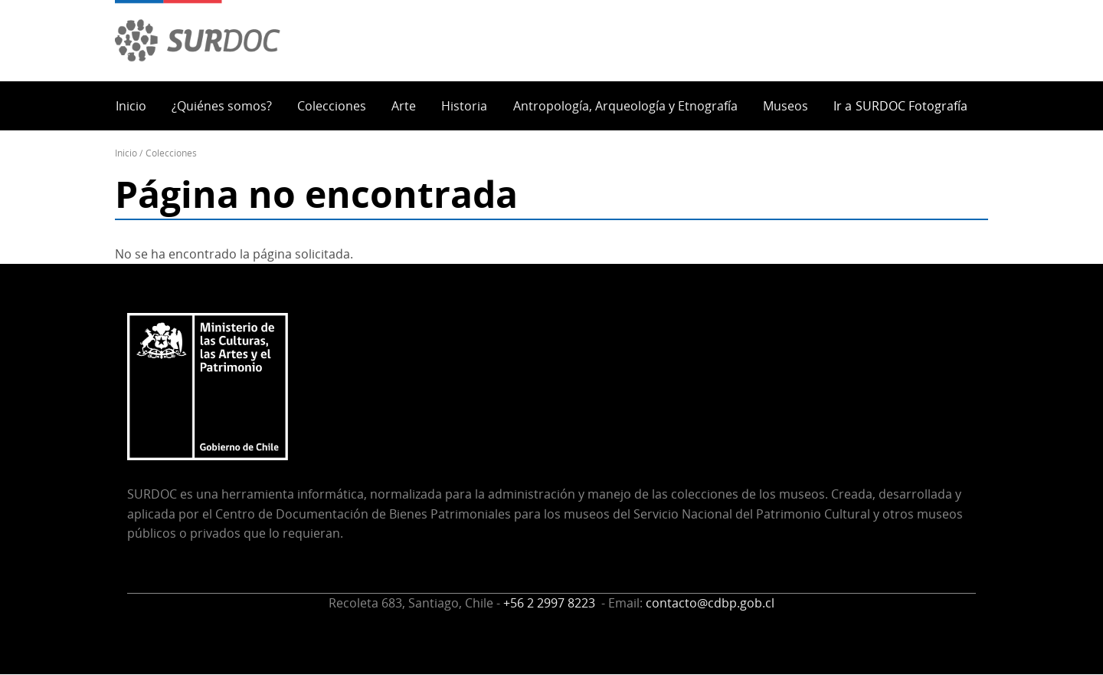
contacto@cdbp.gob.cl (710, 602)
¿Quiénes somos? (222, 105)
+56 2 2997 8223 (550, 602)
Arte (403, 105)
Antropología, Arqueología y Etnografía (625, 105)
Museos (785, 105)
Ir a (900, 105)
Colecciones (331, 105)
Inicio (131, 105)
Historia (464, 105)
